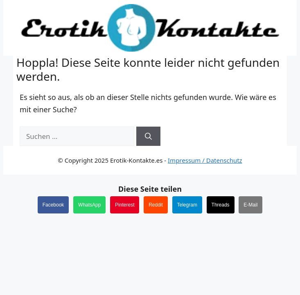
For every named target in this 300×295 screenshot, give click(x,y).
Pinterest (124, 205)
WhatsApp (89, 205)
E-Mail (250, 205)
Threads (221, 205)
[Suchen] (148, 136)
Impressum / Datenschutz (205, 160)
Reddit (156, 205)
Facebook (53, 205)
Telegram (187, 205)
